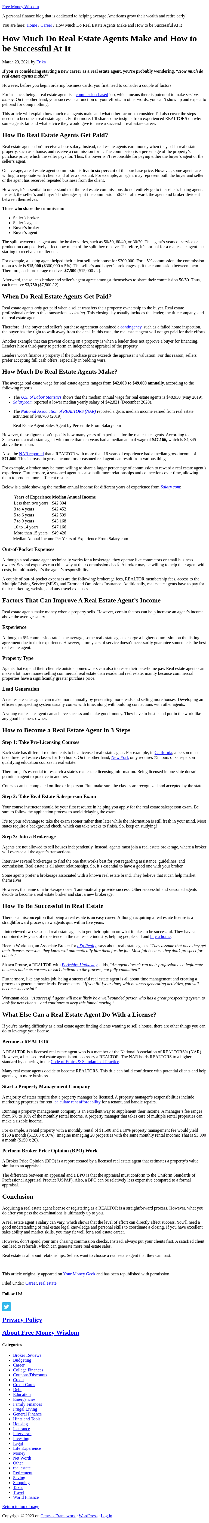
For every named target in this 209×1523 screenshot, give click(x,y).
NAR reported (31, 453)
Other (18, 1463)
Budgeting (22, 1360)
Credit (18, 1379)
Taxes (18, 1487)
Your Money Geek (79, 1274)
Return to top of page (20, 1506)
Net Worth (22, 1458)
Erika (41, 62)
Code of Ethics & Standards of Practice (85, 1061)
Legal (18, 1443)
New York (120, 757)
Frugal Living (25, 1409)
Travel (18, 1492)
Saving (19, 1477)
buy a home (160, 936)
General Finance (27, 1414)
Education (22, 1394)
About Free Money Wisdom (40, 1332)
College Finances (28, 1370)
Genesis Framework (58, 1515)
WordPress (88, 1515)
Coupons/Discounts (30, 1375)
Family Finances (27, 1404)
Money (19, 1453)
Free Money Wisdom (20, 6)
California (163, 752)
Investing (21, 1438)
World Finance (26, 1497)
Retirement (22, 1472)
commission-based (92, 94)
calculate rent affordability (77, 1102)
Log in (106, 1515)
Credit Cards (24, 1384)
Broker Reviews (27, 1355)
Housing (20, 1424)
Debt (17, 1389)
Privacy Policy (22, 1319)
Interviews (22, 1433)
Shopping (21, 1482)
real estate (47, 1283)
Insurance (21, 1428)
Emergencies (24, 1399)
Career (31, 1283)
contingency (131, 327)
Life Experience (27, 1448)
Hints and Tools (27, 1419)
